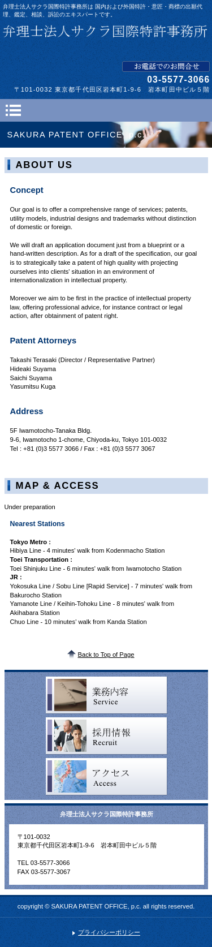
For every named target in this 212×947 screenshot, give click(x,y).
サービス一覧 (106, 695)
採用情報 (106, 736)
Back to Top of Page (106, 654)
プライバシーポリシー (109, 932)
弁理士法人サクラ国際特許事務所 (106, 39)
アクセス (106, 776)
